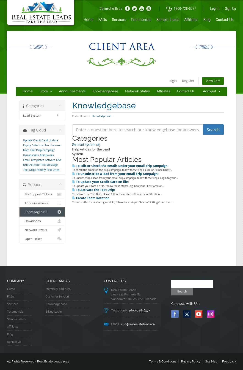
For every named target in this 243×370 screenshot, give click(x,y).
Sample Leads (167, 20)
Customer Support (57, 296)
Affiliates (191, 20)
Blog (207, 20)
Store (45, 91)
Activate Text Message (43, 165)
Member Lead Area (58, 289)
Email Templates (33, 160)
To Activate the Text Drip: (93, 190)
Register (188, 80)
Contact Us (225, 20)
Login (172, 80)
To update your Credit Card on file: (100, 182)
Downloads (42, 221)
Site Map (211, 361)
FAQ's (10, 296)
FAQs (102, 20)
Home (88, 20)
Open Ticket (42, 238)
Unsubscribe (31, 155)
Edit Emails (47, 155)
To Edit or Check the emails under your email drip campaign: (120, 166)
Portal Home (79, 116)
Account (211, 91)
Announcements (72, 91)
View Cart (213, 81)
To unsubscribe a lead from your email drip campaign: (115, 174)
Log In (214, 9)
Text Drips (29, 170)
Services (119, 20)
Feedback (229, 361)
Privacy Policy (190, 361)
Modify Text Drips (48, 170)
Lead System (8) (86, 144)
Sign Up (230, 9)
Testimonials (141, 20)
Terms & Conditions (162, 361)
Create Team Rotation (91, 198)
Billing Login (54, 311)
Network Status (137, 91)
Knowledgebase (105, 91)
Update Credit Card (35, 140)
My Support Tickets (42, 194)
